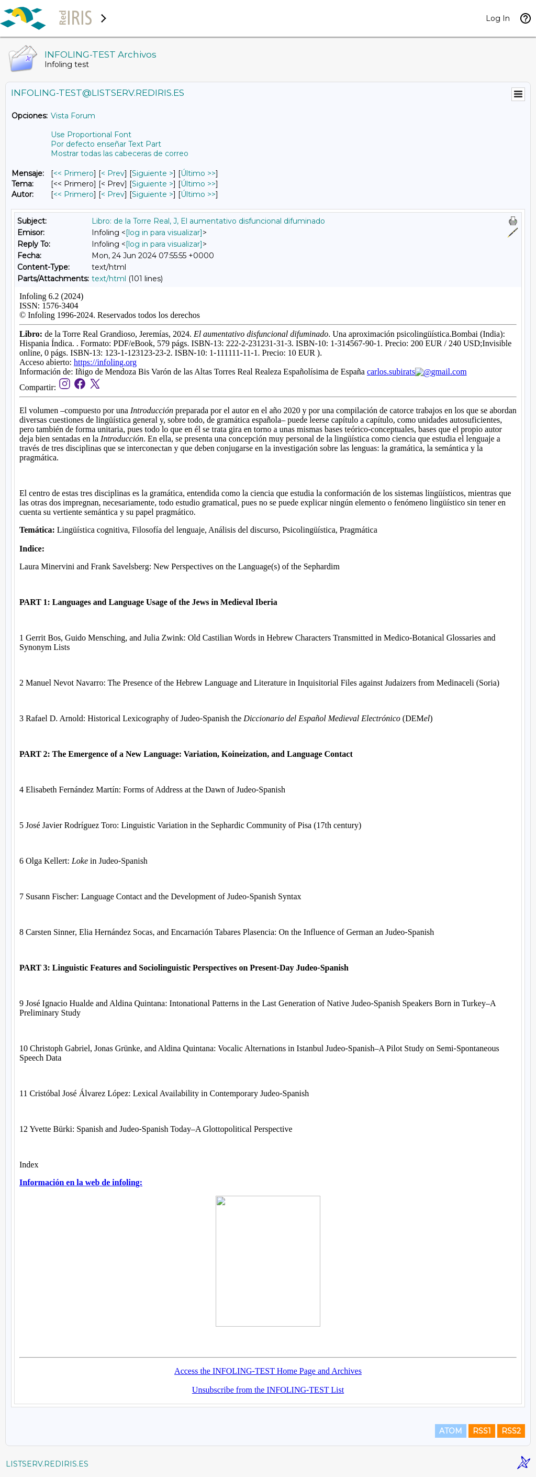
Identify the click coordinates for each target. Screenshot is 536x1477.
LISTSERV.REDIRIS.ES (47, 1464)
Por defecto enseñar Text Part (106, 144)
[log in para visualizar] (164, 232)
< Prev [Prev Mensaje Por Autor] (113, 194)
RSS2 (511, 1431)
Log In (498, 18)
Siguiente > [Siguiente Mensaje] (152, 173)
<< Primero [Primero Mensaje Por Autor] (73, 194)
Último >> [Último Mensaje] (198, 173)
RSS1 (482, 1431)
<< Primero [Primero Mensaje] (73, 173)
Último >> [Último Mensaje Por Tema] (198, 184)
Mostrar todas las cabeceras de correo (119, 153)
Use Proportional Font (91, 134)
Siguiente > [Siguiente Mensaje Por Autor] (152, 194)
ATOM (450, 1431)
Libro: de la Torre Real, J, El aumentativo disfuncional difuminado (208, 221)
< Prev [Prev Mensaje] (113, 173)
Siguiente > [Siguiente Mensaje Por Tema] (152, 184)
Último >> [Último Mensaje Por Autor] (198, 194)
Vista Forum (73, 115)
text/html (109, 278)
